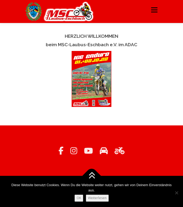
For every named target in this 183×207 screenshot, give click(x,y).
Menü (154, 10)
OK (79, 198)
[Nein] (176, 192)
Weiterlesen (97, 198)
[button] (91, 79)
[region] (91, 79)
